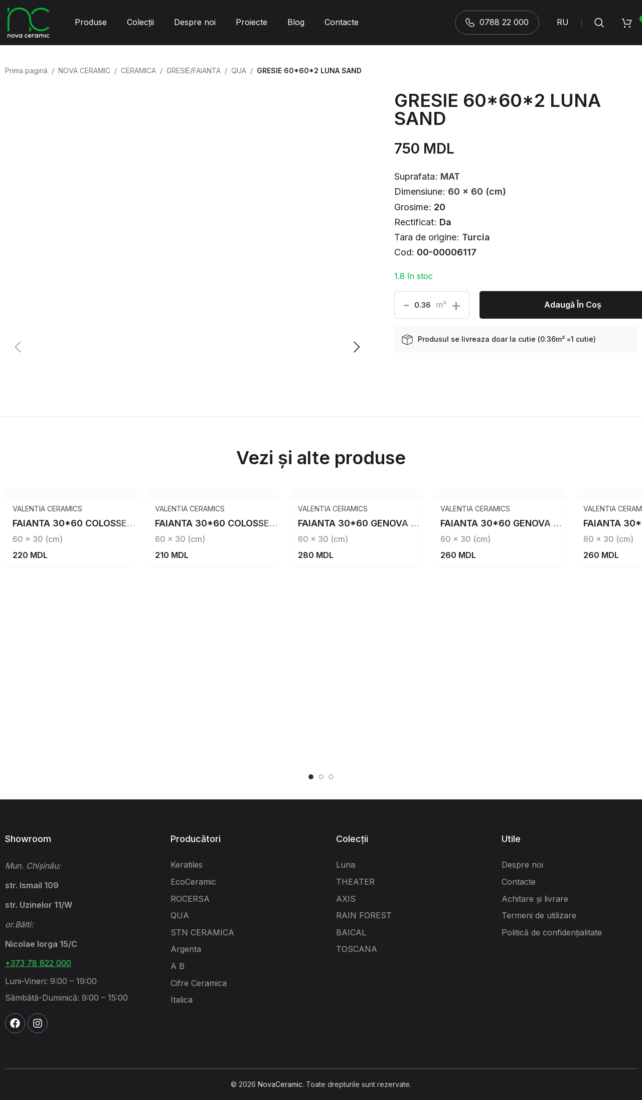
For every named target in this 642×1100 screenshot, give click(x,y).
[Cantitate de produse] (422, 305)
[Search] (599, 23)
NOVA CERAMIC (84, 70)
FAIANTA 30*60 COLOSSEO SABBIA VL (240, 523)
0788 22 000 (497, 22)
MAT (450, 176)
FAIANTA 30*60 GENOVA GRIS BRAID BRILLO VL (403, 523)
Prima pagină (26, 70)
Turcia (476, 237)
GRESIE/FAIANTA (194, 70)
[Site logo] (29, 22)
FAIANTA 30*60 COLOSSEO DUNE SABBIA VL (112, 523)
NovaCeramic (280, 1084)
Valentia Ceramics (47, 508)
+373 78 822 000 (38, 963)
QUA (238, 70)
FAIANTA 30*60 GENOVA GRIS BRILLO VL (530, 523)
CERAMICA (138, 70)
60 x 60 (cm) (477, 191)
